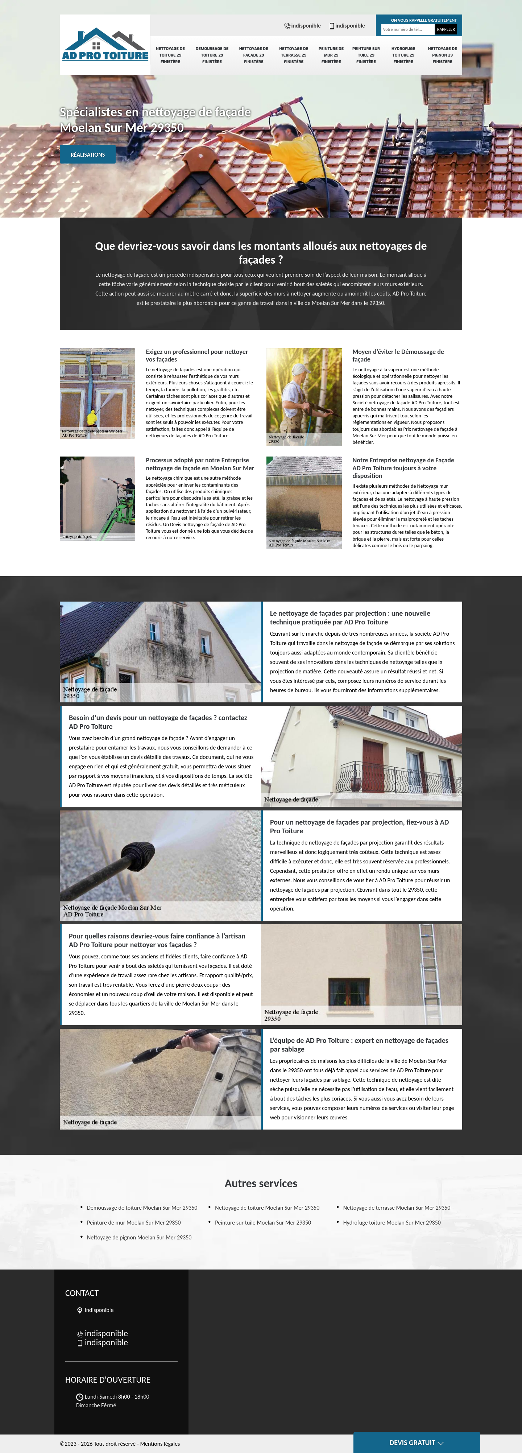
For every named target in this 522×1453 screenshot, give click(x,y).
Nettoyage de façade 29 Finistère (253, 55)
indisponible (302, 25)
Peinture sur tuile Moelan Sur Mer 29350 (263, 1222)
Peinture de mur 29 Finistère (331, 55)
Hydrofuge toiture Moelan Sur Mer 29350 (392, 1222)
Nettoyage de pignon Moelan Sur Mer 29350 (139, 1237)
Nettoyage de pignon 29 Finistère (442, 55)
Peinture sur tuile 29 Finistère (366, 55)
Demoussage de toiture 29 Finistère (212, 55)
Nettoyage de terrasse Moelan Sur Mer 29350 (397, 1207)
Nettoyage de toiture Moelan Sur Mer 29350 (267, 1207)
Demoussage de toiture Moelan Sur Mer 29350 (142, 1207)
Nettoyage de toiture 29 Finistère (170, 55)
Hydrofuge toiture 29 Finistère (403, 55)
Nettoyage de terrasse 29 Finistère (293, 55)
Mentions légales (160, 1443)
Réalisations (88, 154)
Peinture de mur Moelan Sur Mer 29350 (134, 1222)
